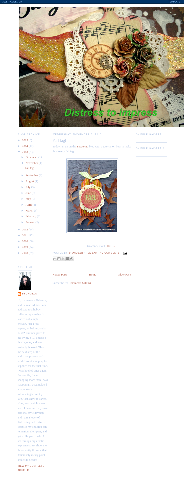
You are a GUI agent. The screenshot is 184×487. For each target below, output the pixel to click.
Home (92, 274)
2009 (25, 247)
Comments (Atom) (80, 283)
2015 (25, 140)
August (30, 181)
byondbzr (29, 293)
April (29, 204)
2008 (25, 253)
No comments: (110, 253)
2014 (25, 146)
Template (174, 1)
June (29, 193)
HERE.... (111, 246)
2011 (25, 235)
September (32, 175)
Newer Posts (60, 274)
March (30, 210)
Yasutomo (82, 146)
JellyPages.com (12, 1)
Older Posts (124, 274)
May (29, 198)
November (32, 163)
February (31, 216)
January (30, 222)
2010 (25, 241)
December (32, 157)
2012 (25, 229)
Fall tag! (59, 140)
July (28, 187)
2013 (25, 152)
